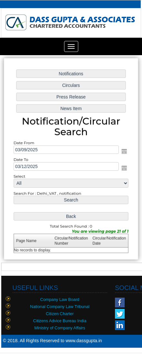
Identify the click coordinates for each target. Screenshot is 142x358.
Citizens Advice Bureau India (59, 320)
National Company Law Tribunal (59, 306)
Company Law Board (59, 299)
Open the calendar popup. (123, 151)
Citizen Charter (60, 313)
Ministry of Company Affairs (59, 327)
